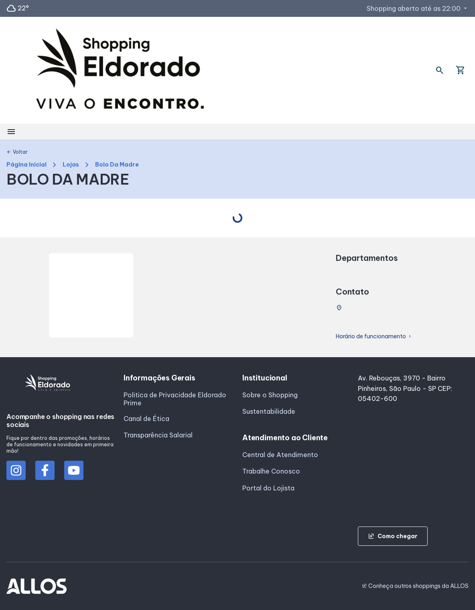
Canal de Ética (146, 419)
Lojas (71, 164)
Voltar (17, 152)
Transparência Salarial (158, 435)
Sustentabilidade (268, 411)
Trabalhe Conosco (271, 471)
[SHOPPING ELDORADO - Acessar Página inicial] (119, 70)
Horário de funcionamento (374, 336)
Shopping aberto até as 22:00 (418, 8)
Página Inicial (26, 164)
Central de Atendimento (280, 455)
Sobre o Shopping (270, 395)
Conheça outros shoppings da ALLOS (415, 586)
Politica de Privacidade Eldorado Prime (175, 399)
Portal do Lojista (268, 488)
